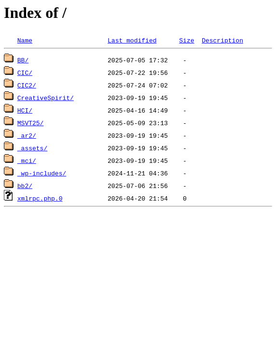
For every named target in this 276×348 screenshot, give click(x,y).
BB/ (22, 60)
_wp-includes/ (41, 173)
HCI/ (24, 110)
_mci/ (26, 160)
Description (222, 40)
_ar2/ (26, 135)
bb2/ (24, 185)
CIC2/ (26, 85)
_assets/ (32, 148)
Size (186, 40)
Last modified (132, 40)
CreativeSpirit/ (45, 97)
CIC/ (24, 72)
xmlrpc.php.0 (40, 198)
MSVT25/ (30, 122)
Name (24, 40)
